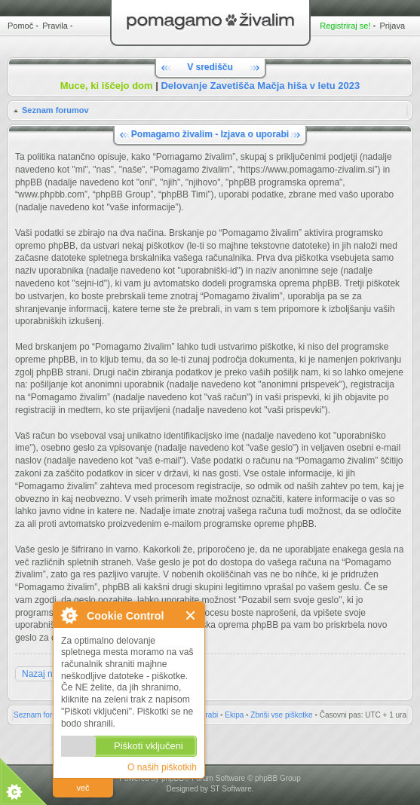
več (82, 787)
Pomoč (20, 25)
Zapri (191, 615)
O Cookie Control (69, 615)
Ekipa (234, 715)
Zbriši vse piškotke (281, 715)
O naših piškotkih (162, 767)
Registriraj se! (345, 25)
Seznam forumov (55, 110)
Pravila (55, 25)
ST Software (231, 789)
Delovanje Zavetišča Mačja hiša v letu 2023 (260, 85)
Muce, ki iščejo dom (106, 85)
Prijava (392, 25)
